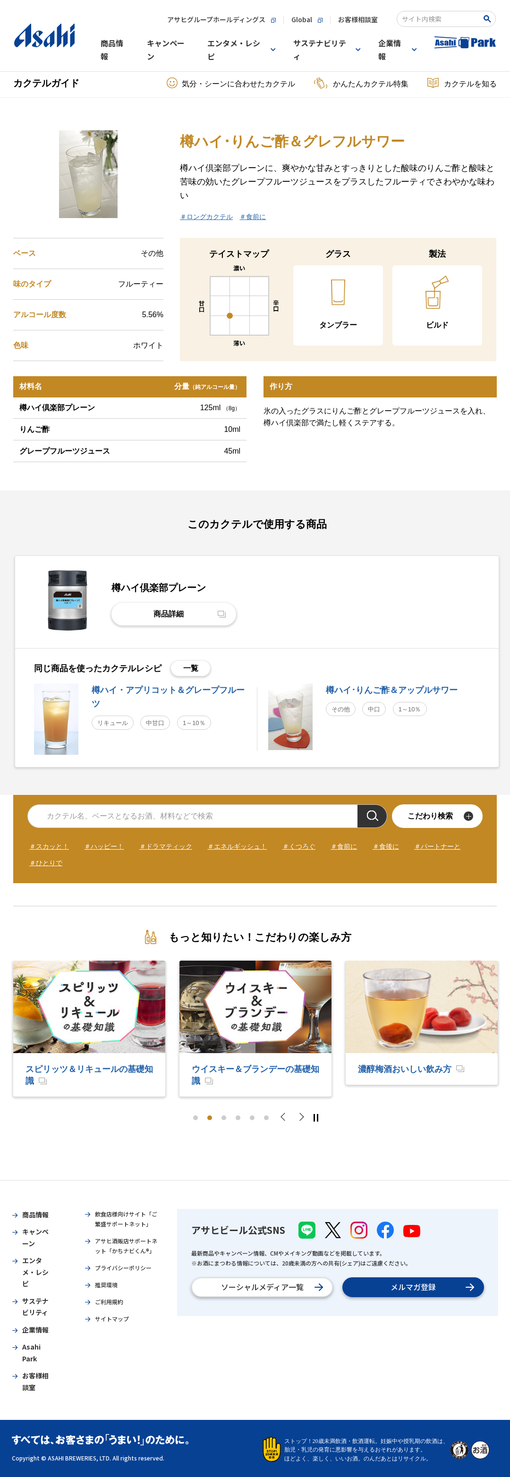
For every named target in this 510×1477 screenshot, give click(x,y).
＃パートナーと (437, 846)
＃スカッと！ (49, 846)
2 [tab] (209, 1117)
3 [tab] (223, 1117)
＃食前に (252, 216)
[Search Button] (489, 19)
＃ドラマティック (165, 846)
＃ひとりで (45, 863)
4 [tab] (238, 1117)
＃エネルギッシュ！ (237, 846)
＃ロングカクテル (206, 216)
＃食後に (386, 846)
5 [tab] (252, 1117)
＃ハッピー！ (104, 846)
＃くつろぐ (298, 846)
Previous (285, 1117)
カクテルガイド (46, 83)
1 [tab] (195, 1117)
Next (300, 1117)
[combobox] (440, 19)
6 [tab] (266, 1117)
